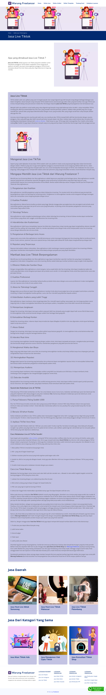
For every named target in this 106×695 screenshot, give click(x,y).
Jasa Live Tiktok (43, 680)
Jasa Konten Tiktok (74, 679)
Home (39, 3)
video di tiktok (33, 438)
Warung (53, 692)
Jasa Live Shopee (43, 674)
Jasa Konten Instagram (75, 676)
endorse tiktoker (40, 121)
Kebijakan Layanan (92, 3)
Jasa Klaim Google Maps (91, 680)
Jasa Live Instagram (44, 677)
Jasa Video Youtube (59, 681)
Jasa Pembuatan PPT (74, 681)
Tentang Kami (80, 3)
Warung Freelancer (73, 547)
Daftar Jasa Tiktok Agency (20, 33)
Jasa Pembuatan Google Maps (91, 677)
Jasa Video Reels (58, 679)
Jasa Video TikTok (58, 676)
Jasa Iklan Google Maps (91, 682)
